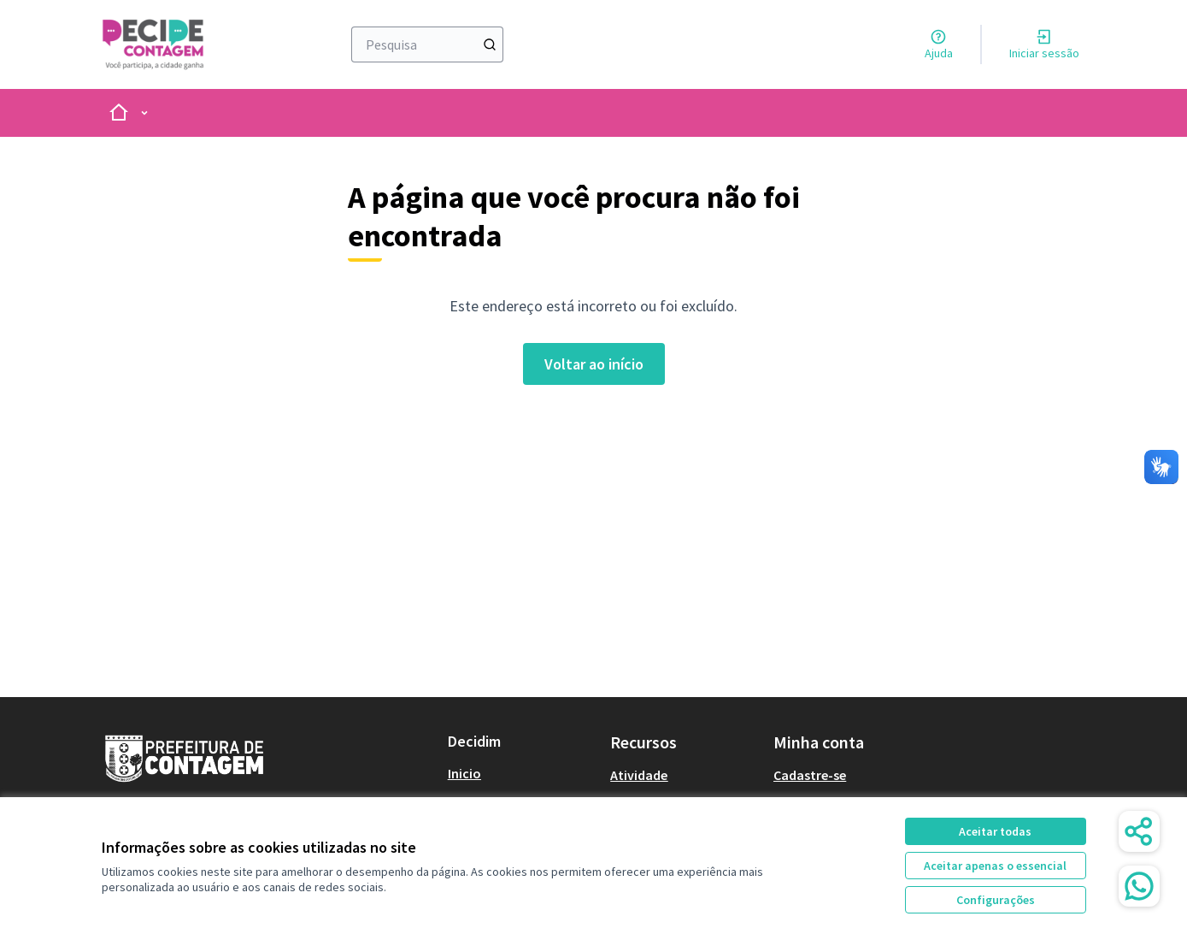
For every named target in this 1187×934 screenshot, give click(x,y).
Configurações (995, 899)
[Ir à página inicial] (178, 44)
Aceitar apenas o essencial (995, 865)
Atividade (638, 774)
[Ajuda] (939, 44)
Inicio (464, 773)
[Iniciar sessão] (1044, 44)
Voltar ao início (593, 364)
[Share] (1139, 831)
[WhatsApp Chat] (1139, 886)
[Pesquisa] (427, 44)
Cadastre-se (809, 774)
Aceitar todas (995, 831)
